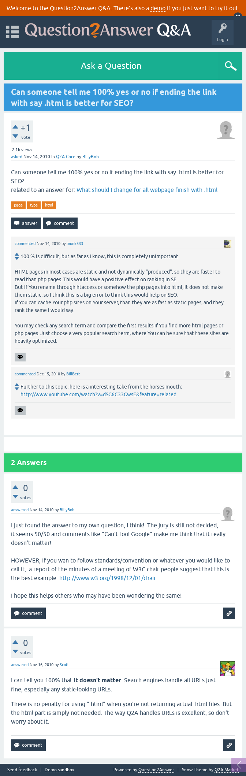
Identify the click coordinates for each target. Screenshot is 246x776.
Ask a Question (111, 66)
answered (20, 510)
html (49, 205)
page (18, 205)
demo (157, 8)
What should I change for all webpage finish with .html (147, 189)
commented (25, 243)
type (34, 205)
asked (16, 156)
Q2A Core (65, 156)
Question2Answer (156, 769)
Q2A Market (227, 769)
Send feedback (22, 770)
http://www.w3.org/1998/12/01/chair (107, 578)
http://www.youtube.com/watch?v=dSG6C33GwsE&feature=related (98, 394)
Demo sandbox (59, 770)
